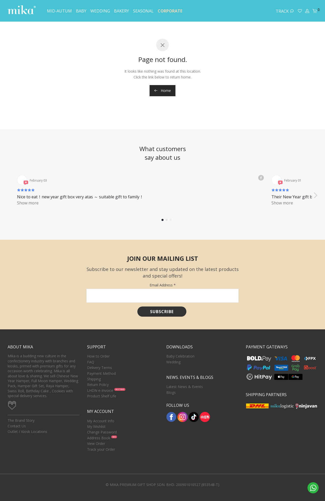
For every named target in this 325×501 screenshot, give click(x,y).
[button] (315, 189)
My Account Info (100, 420)
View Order (96, 443)
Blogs (171, 392)
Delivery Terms (99, 367)
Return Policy (98, 384)
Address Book (98, 437)
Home (162, 90)
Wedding (100, 11)
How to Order (98, 356)
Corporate (170, 11)
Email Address (163, 285)
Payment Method (101, 373)
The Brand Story (21, 420)
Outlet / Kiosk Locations (27, 431)
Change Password (102, 432)
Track (285, 11)
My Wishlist (96, 426)
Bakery (121, 11)
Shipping (94, 379)
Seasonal (143, 11)
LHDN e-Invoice (100, 390)
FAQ (90, 362)
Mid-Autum (59, 11)
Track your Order (101, 449)
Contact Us (17, 426)
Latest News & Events (184, 386)
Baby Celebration (180, 356)
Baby (81, 11)
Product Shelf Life (101, 396)
